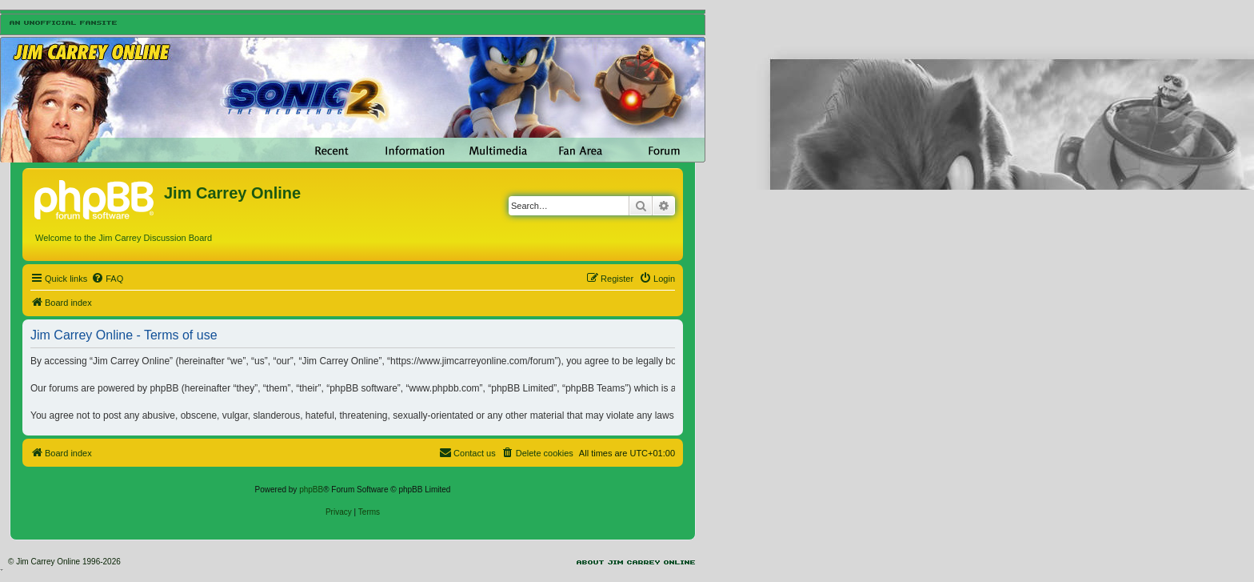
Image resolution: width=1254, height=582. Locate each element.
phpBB (311, 489)
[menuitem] (107, 278)
